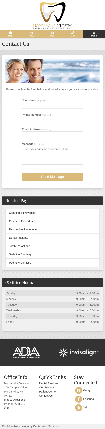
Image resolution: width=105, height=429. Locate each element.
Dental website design (15, 426)
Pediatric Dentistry (20, 262)
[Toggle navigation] (94, 34)
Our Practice (46, 387)
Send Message (52, 177)
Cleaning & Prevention (22, 212)
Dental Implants (18, 237)
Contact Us (46, 395)
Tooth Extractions (19, 246)
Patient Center (48, 391)
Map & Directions (14, 399)
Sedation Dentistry (20, 254)
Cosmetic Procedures (22, 221)
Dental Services (48, 383)
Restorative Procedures (23, 229)
